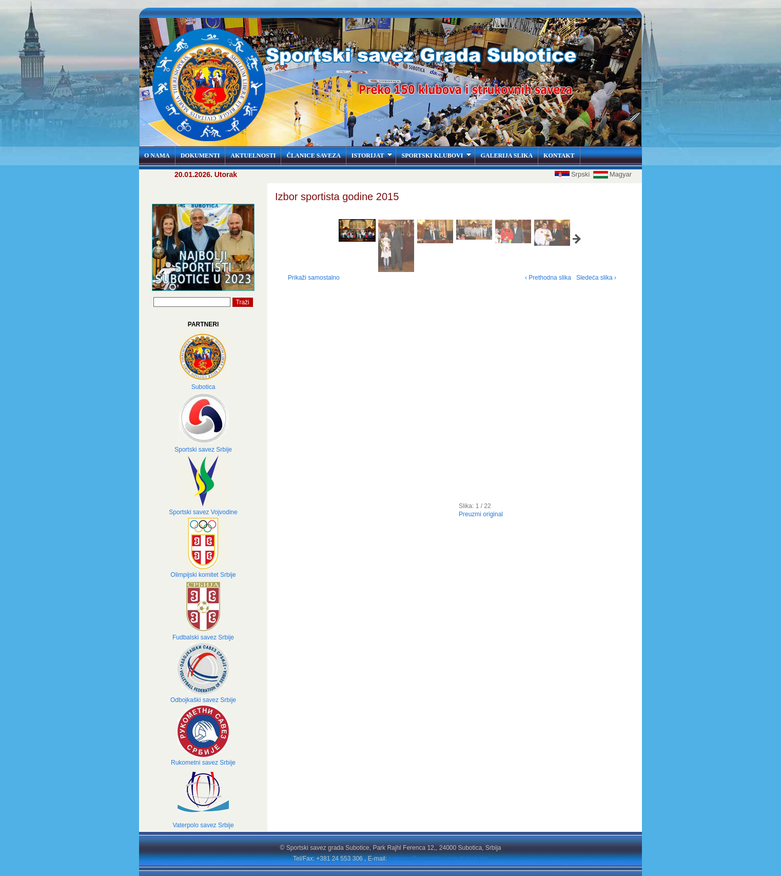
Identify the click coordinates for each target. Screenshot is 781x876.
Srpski (573, 174)
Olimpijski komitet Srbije (203, 574)
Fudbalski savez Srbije (203, 637)
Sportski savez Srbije (203, 449)
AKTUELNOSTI (253, 155)
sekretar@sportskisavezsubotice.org (438, 858)
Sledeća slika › (596, 277)
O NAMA (157, 155)
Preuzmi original (481, 514)
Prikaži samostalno (314, 277)
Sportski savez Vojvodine (203, 512)
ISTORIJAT (372, 155)
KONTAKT (558, 155)
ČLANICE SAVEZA (313, 155)
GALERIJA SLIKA (506, 155)
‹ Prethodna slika (548, 277)
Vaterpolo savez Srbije (202, 825)
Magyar (612, 174)
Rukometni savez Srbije (203, 762)
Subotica (203, 387)
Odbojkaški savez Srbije (203, 700)
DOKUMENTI (200, 155)
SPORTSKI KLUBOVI (436, 155)
